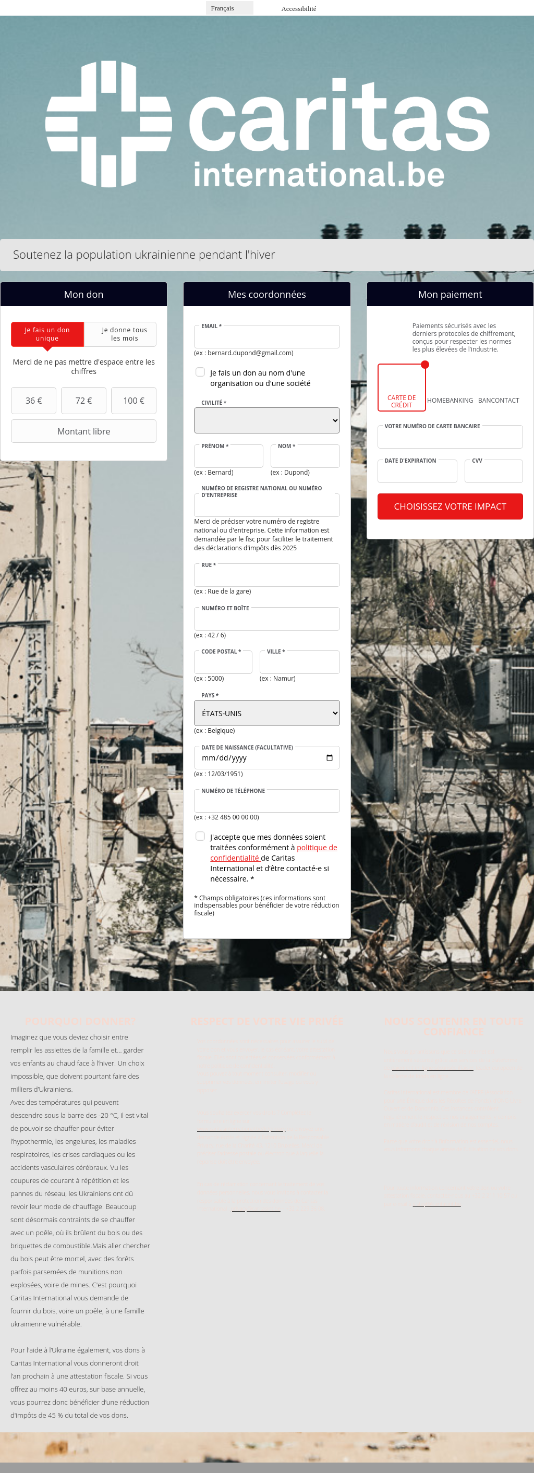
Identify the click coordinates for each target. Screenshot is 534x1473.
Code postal (221, 651)
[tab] (47, 334)
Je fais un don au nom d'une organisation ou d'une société (260, 378)
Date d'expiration (410, 460)
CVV (477, 460)
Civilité (213, 403)
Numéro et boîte (225, 608)
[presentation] (47, 334)
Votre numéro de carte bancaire (432, 426)
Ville (276, 651)
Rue (208, 565)
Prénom (214, 446)
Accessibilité (298, 9)
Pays (210, 695)
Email (211, 326)
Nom (287, 446)
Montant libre (62, 431)
